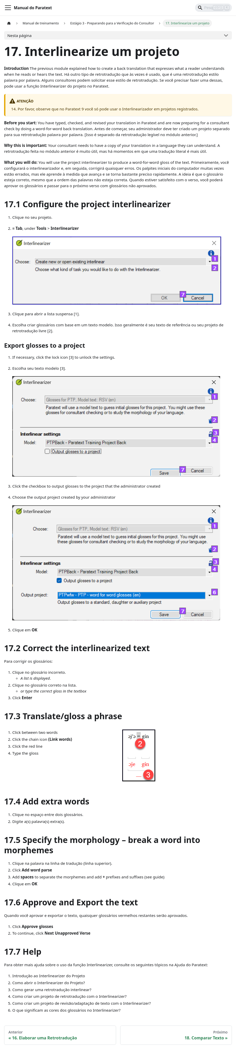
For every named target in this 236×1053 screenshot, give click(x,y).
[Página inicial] (9, 23)
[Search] (213, 8)
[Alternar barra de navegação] (8, 8)
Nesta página (19, 35)
